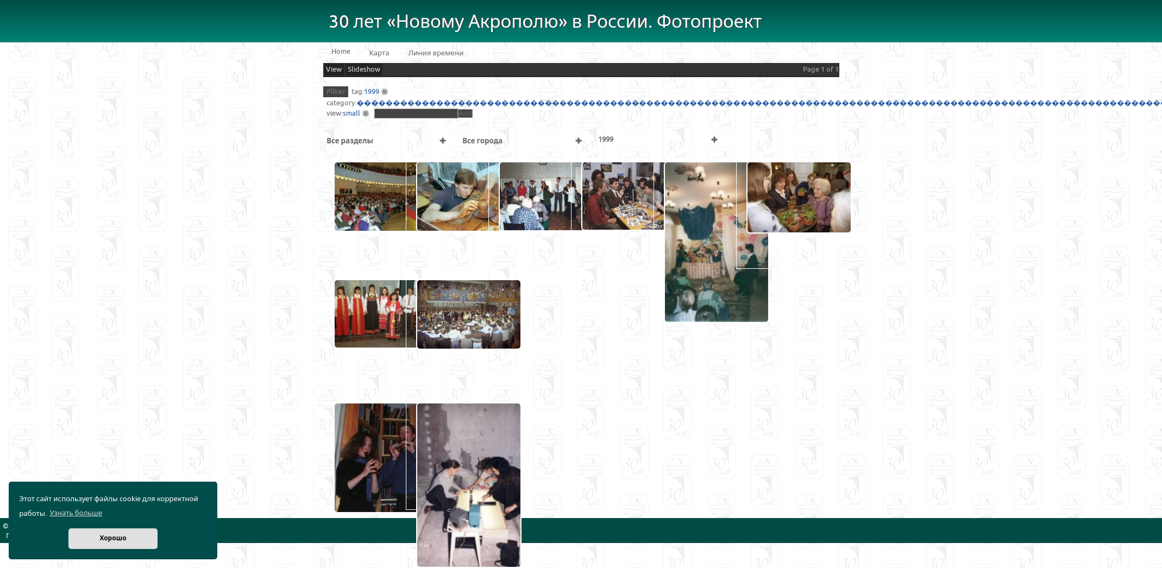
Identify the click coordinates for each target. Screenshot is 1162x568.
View (334, 69)
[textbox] (416, 113)
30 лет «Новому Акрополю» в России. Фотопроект (545, 21)
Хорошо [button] (112, 538)
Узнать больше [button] (75, 513)
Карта (379, 53)
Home (340, 51)
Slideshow (364, 69)
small (351, 113)
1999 (371, 92)
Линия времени (436, 53)
